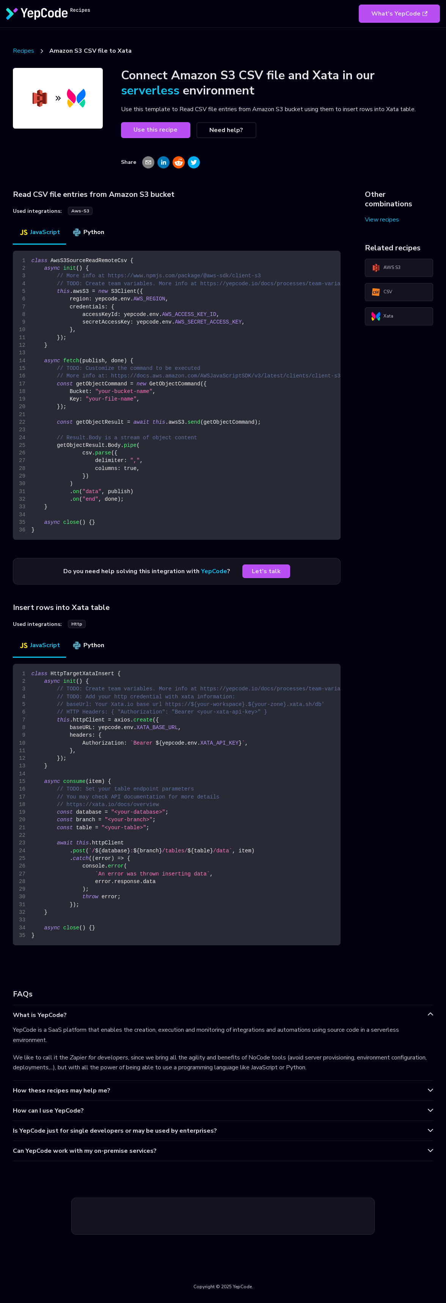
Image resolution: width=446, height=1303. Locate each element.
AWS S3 (385, 267)
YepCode (214, 571)
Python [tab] (88, 232)
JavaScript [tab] (39, 232)
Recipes (23, 51)
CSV (381, 292)
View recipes (382, 219)
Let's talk (266, 571)
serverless (150, 90)
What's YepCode (399, 13)
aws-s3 (80, 211)
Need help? (226, 130)
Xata (382, 316)
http (76, 624)
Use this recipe (155, 130)
